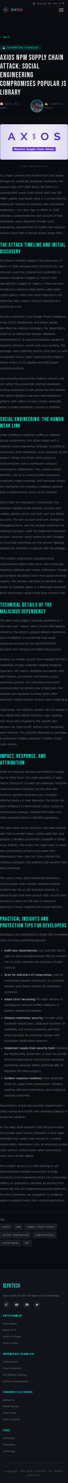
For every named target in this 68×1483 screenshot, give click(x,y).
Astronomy (9, 1438)
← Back (5, 37)
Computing (9, 1400)
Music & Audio (10, 1343)
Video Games (10, 1323)
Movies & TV (9, 1330)
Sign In (54, 4)
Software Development (15, 1381)
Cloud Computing (12, 1368)
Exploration (9, 1444)
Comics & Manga (12, 1336)
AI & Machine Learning (14, 1375)
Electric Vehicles (11, 1419)
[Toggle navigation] (61, 10)
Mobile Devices (11, 1406)
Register (40, 4)
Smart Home (10, 1413)
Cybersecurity (10, 1361)
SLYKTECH (11, 1285)
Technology (9, 1451)
